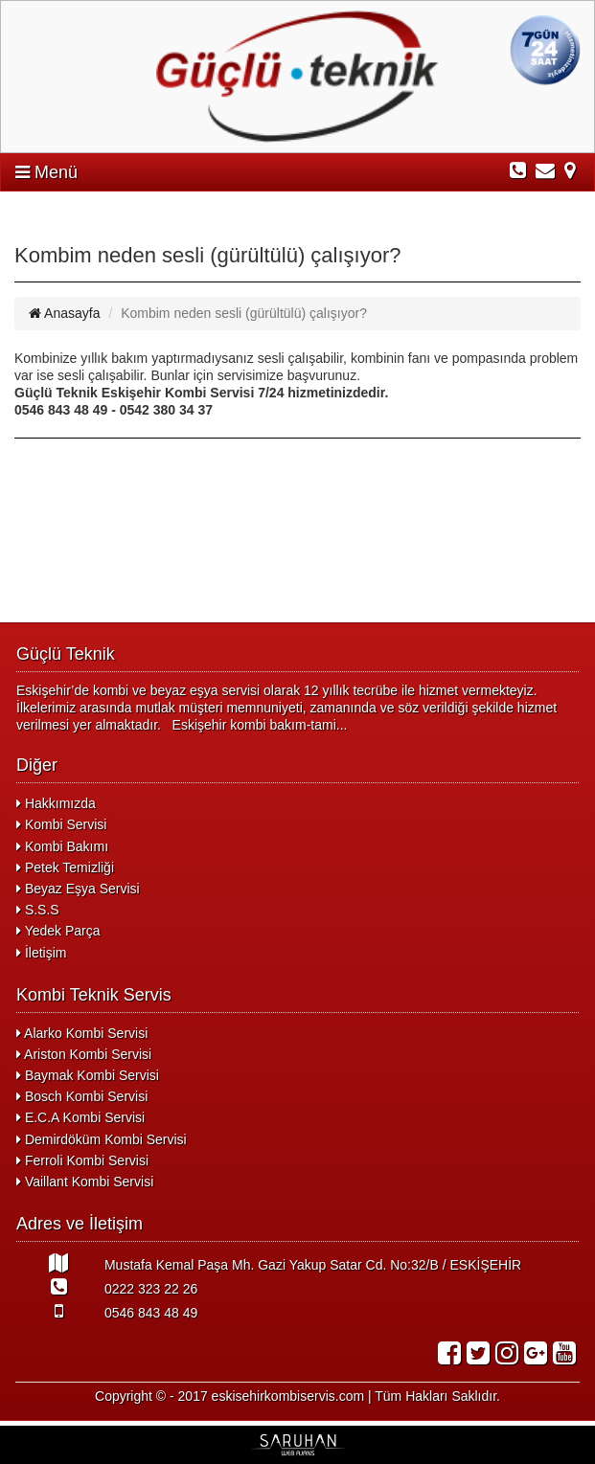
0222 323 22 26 (106, 1286)
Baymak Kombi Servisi (87, 1075)
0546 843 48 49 (106, 1310)
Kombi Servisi (61, 824)
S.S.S (37, 909)
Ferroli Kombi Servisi (82, 1160)
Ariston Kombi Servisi (83, 1054)
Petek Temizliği (65, 867)
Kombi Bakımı (62, 846)
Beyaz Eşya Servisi (78, 888)
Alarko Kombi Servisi (82, 1033)
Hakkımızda (56, 803)
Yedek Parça (58, 930)
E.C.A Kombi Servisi (80, 1117)
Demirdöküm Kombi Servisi (101, 1139)
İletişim (41, 952)
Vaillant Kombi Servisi (84, 1181)
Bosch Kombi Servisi (82, 1096)
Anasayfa (65, 313)
